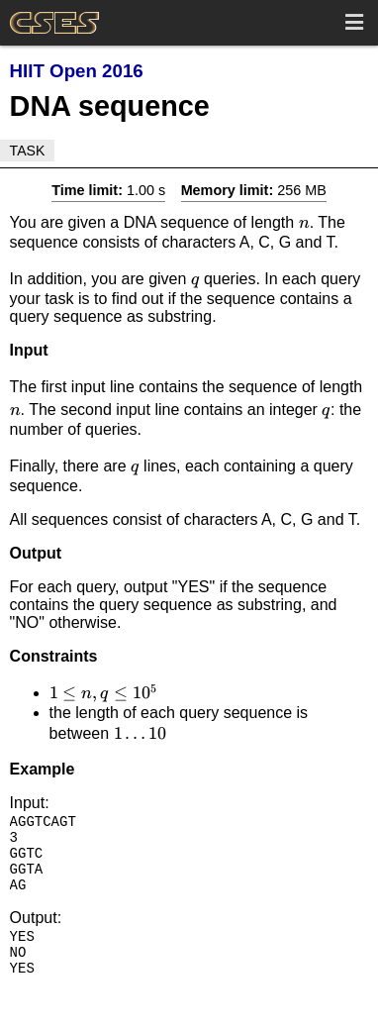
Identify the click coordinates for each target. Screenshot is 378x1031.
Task (28, 150)
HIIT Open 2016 (76, 70)
